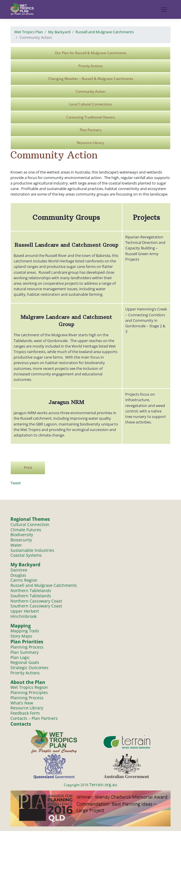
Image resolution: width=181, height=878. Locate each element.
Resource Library (90, 142)
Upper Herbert (24, 611)
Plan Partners (91, 130)
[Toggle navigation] (164, 9)
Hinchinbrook (23, 616)
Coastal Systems (26, 555)
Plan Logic (20, 657)
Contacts (20, 724)
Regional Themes (30, 519)
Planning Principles (29, 693)
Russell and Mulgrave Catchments (104, 31)
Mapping (20, 626)
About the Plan (27, 683)
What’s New (21, 703)
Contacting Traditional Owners (90, 117)
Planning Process (27, 647)
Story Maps (21, 636)
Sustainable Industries (32, 550)
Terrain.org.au (103, 785)
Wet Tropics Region (29, 688)
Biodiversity (21, 534)
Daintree (18, 570)
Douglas (18, 575)
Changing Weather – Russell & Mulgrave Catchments (90, 78)
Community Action (90, 91)
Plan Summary (24, 652)
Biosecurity (21, 540)
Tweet (15, 482)
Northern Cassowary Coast (36, 601)
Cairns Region (23, 580)
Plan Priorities (26, 642)
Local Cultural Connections (90, 104)
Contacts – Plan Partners (34, 719)
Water (16, 545)
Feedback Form (25, 714)
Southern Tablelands (30, 596)
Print (28, 467)
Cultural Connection (29, 524)
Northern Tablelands (30, 591)
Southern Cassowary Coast (36, 606)
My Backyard (59, 31)
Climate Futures (25, 529)
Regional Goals (24, 663)
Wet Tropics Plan (28, 31)
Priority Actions (90, 66)
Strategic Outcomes (29, 668)
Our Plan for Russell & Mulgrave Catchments (90, 53)
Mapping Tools (24, 631)
